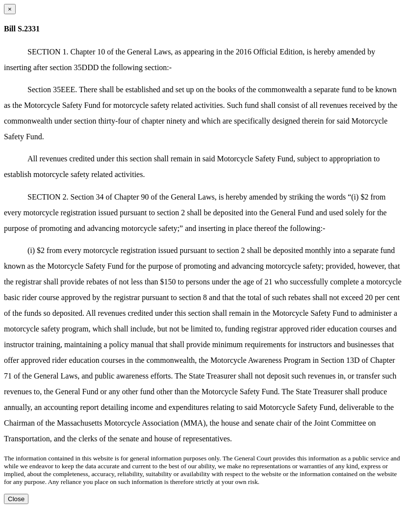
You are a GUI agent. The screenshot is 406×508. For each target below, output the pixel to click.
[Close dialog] (10, 9)
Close (16, 499)
